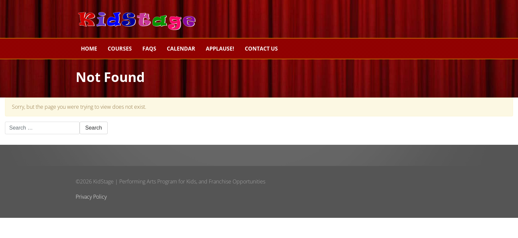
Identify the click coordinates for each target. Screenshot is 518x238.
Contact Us (261, 48)
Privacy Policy (91, 196)
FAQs (149, 48)
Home (89, 48)
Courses (120, 48)
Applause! (220, 48)
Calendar (181, 48)
